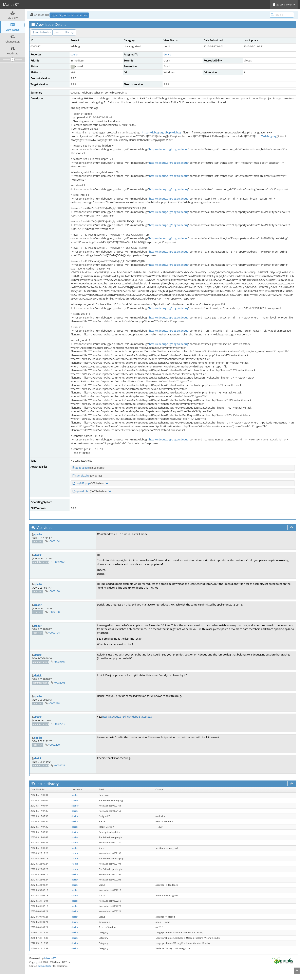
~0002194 (54, 632)
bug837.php (82, 483)
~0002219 (59, 724)
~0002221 (59, 765)
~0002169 (59, 562)
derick (167, 54)
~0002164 (54, 541)
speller (74, 54)
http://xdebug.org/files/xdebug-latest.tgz (127, 716)
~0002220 (54, 744)
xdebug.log (82, 467)
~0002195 (59, 662)
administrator (45, 965)
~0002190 (54, 612)
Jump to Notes (42, 32)
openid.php (82, 491)
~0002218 (54, 703)
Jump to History (64, 32)
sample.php (82, 475)
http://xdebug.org (266, 136)
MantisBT (50, 958)
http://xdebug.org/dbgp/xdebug (161, 132)
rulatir (37, 605)
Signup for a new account (73, 15)
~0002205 (59, 682)
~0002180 (54, 591)
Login (54, 15)
